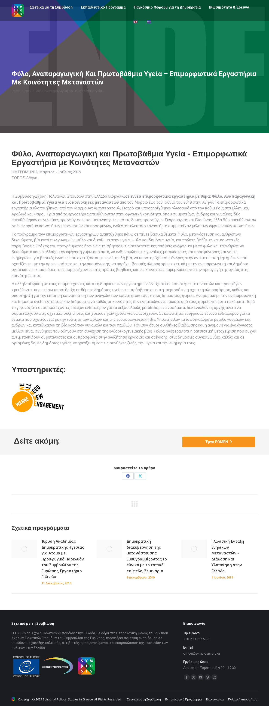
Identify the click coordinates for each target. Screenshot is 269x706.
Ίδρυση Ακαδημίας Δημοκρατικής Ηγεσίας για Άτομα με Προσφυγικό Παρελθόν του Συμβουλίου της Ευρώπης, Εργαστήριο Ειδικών (63, 559)
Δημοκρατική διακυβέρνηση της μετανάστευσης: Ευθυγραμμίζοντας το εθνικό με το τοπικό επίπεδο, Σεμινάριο (147, 556)
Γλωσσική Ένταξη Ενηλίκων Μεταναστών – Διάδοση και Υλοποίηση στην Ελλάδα (227, 556)
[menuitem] (136, 30)
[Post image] (24, 549)
